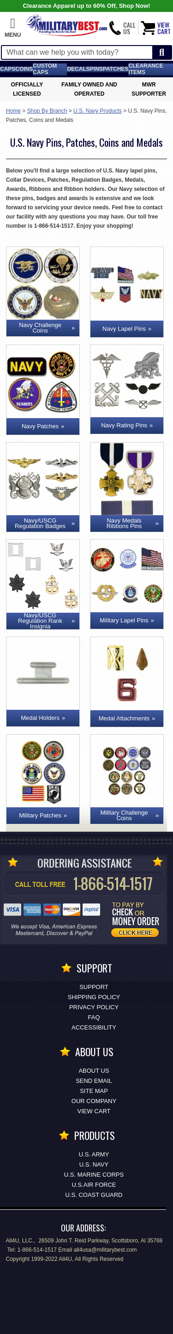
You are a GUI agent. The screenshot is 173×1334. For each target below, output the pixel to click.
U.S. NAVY (93, 1164)
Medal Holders (40, 717)
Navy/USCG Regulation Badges (40, 523)
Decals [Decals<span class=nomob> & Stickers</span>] (78, 69)
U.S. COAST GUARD (93, 1194)
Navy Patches (40, 426)
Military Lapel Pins (124, 620)
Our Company (94, 1101)
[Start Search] (161, 52)
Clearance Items (145, 69)
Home (13, 111)
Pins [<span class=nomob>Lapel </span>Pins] (96, 69)
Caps (7, 69)
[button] (12, 28)
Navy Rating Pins (124, 425)
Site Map (94, 1090)
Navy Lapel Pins (124, 328)
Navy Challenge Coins (40, 328)
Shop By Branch (47, 111)
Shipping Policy (94, 997)
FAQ (94, 1017)
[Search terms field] (77, 52)
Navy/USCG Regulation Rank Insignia (40, 621)
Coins (24, 69)
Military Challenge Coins (124, 815)
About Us (93, 1070)
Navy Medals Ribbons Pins (124, 523)
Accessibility (94, 1027)
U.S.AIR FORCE (94, 1184)
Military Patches (40, 815)
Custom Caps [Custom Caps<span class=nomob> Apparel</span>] (45, 69)
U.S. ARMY (94, 1154)
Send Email (94, 1080)
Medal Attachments (124, 718)
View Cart (94, 1111)
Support (93, 986)
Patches (116, 69)
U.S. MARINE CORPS (94, 1174)
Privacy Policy (94, 1007)
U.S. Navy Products (97, 111)
